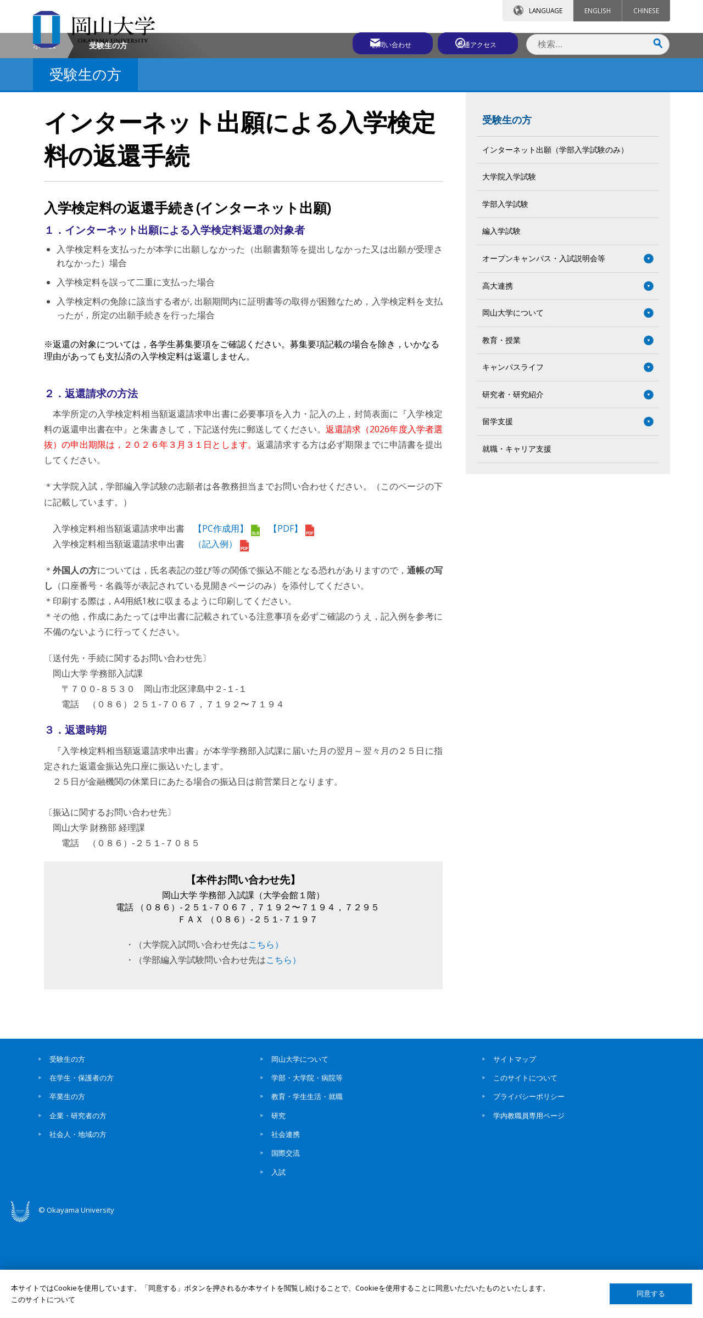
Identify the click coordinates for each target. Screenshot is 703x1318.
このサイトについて (525, 1170)
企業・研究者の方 (78, 1208)
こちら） (265, 1037)
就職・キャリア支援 (516, 541)
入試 (278, 1265)
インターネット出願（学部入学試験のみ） (555, 242)
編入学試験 (501, 324)
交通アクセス (478, 42)
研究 (278, 1208)
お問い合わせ (381, 42)
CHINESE (646, 10)
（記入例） (221, 636)
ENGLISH (597, 10)
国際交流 (285, 1246)
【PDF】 (291, 621)
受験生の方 (507, 212)
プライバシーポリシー (529, 1190)
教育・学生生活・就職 (307, 1190)
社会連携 (285, 1227)
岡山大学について (299, 1152)
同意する (651, 1293)
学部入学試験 (505, 296)
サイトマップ (514, 1152)
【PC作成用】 (226, 621)
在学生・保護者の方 (81, 1170)
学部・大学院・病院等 (307, 1170)
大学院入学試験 (509, 269)
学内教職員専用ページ (529, 1208)
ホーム (44, 138)
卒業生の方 (67, 1190)
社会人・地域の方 (78, 1227)
